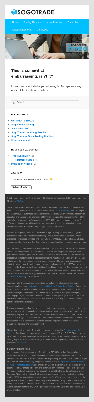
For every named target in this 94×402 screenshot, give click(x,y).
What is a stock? (20, 140)
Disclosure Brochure (16, 277)
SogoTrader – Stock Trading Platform (32, 136)
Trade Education (20, 155)
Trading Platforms (32, 22)
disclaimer (21, 343)
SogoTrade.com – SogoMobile (28, 132)
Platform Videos (25, 159)
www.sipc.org (64, 211)
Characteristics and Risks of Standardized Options (53, 286)
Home (15, 22)
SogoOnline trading (22, 124)
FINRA (20, 201)
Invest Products (54, 22)
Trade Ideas (73, 22)
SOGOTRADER (20, 128)
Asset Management (21, 29)
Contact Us (42, 29)
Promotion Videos (21, 163)
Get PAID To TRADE (22, 120)
